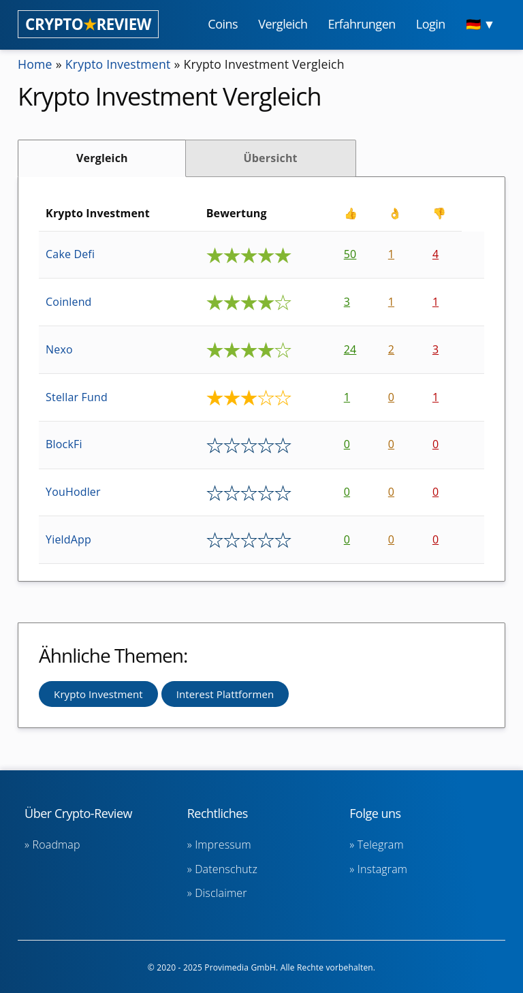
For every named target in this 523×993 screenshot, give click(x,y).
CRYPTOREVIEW (88, 24)
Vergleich (102, 158)
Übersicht (270, 158)
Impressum (223, 844)
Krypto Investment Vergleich (268, 64)
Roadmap (56, 844)
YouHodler (73, 491)
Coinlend (68, 301)
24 (350, 349)
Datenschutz (226, 869)
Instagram (382, 869)
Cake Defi (70, 254)
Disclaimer (221, 892)
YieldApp (68, 539)
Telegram (381, 844)
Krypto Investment (119, 64)
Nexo (59, 349)
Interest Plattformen (225, 694)
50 (350, 254)
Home (35, 64)
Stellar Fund (77, 397)
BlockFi (64, 444)
